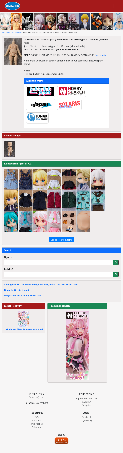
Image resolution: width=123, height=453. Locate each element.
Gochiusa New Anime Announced (24, 329)
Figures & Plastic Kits (14, 32)
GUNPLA (8, 269)
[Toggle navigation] (117, 6)
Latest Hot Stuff (13, 305)
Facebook (86, 417)
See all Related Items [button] (61, 239)
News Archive (37, 423)
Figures (8, 257)
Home (4, 32)
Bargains (86, 405)
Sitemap (36, 427)
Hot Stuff (36, 420)
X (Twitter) (86, 420)
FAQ (36, 417)
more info (101, 55)
